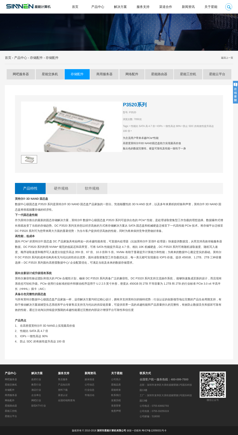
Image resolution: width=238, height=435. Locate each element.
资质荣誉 (116, 405)
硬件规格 (61, 188)
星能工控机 (188, 74)
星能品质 (116, 384)
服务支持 (143, 6)
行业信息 (89, 390)
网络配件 (131, 74)
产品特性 (30, 188)
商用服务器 (104, 74)
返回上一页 (227, 57)
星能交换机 (50, 74)
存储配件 (36, 57)
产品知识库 (64, 384)
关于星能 (210, 6)
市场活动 (89, 395)
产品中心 (97, 6)
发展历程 (116, 400)
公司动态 (89, 384)
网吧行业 (36, 400)
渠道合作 (165, 6)
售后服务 (63, 379)
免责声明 (116, 411)
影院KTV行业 (38, 405)
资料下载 (63, 390)
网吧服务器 (21, 74)
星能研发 (116, 390)
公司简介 (116, 379)
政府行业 (36, 379)
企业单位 (36, 395)
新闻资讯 (188, 6)
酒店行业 (36, 390)
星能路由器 (159, 74)
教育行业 (36, 384)
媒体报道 (89, 379)
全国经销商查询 (66, 400)
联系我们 (116, 395)
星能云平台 (217, 74)
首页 (75, 6)
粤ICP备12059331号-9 (154, 430)
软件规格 (92, 188)
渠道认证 (63, 395)
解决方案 (120, 6)
